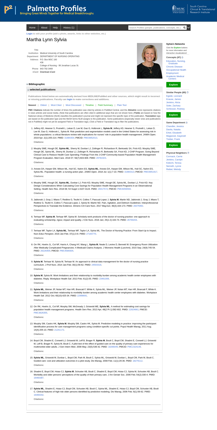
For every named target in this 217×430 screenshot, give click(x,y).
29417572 (103, 189)
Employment (172, 73)
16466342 (39, 395)
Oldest (43, 105)
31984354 (69, 138)
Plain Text (121, 105)
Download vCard (47, 72)
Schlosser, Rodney (175, 109)
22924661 (134, 309)
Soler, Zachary (173, 105)
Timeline (89, 105)
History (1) (68, 27)
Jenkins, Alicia (173, 102)
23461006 (104, 278)
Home (32, 27)
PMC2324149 (134, 346)
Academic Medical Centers (175, 77)
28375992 (138, 206)
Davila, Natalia (173, 129)
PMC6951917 (150, 172)
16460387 (39, 377)
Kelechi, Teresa (173, 163)
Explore (173, 84)
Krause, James (173, 99)
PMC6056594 (124, 189)
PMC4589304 (66, 250)
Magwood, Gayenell (176, 136)
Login (29, 33)
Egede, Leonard (174, 96)
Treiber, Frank (173, 139)
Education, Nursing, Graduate (175, 62)
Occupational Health (176, 70)
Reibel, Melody (173, 169)
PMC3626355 (40, 312)
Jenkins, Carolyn (174, 159)
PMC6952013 (90, 138)
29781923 (101, 158)
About (44, 27)
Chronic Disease (174, 66)
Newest (32, 105)
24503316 (96, 265)
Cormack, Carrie (174, 156)
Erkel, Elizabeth (174, 132)
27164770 (91, 234)
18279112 (138, 361)
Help (55, 27)
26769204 (132, 220)
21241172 (59, 330)
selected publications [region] (41, 89)
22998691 (82, 295)
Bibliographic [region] (36, 84)
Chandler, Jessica (175, 126)
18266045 (113, 346)
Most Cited (56, 105)
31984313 (129, 172)
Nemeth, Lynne (173, 166)
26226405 (45, 250)
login (69, 99)
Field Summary (105, 105)
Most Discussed (73, 105)
